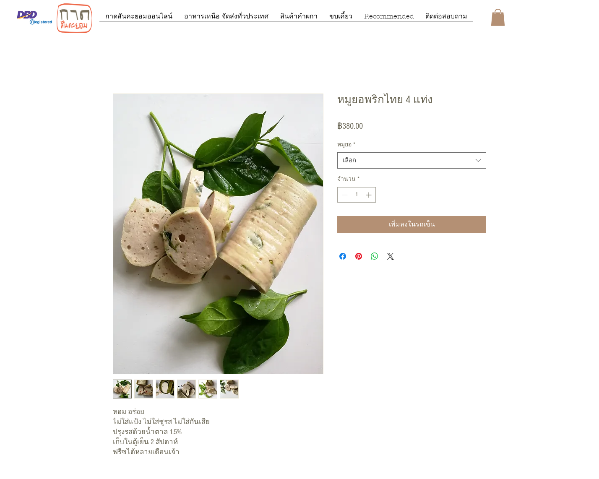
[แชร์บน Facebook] (343, 256)
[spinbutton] (356, 194)
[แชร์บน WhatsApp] (375, 256)
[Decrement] (344, 194)
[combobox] (411, 160)
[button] (498, 17)
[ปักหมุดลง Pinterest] (359, 256)
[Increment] (369, 194)
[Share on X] (390, 256)
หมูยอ (346, 144)
